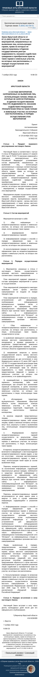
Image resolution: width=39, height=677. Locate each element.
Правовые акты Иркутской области (13, 32)
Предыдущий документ (15, 653)
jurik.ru (34, 27)
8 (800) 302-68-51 (26, 26)
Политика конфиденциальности (20, 672)
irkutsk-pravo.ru (19, 674)
